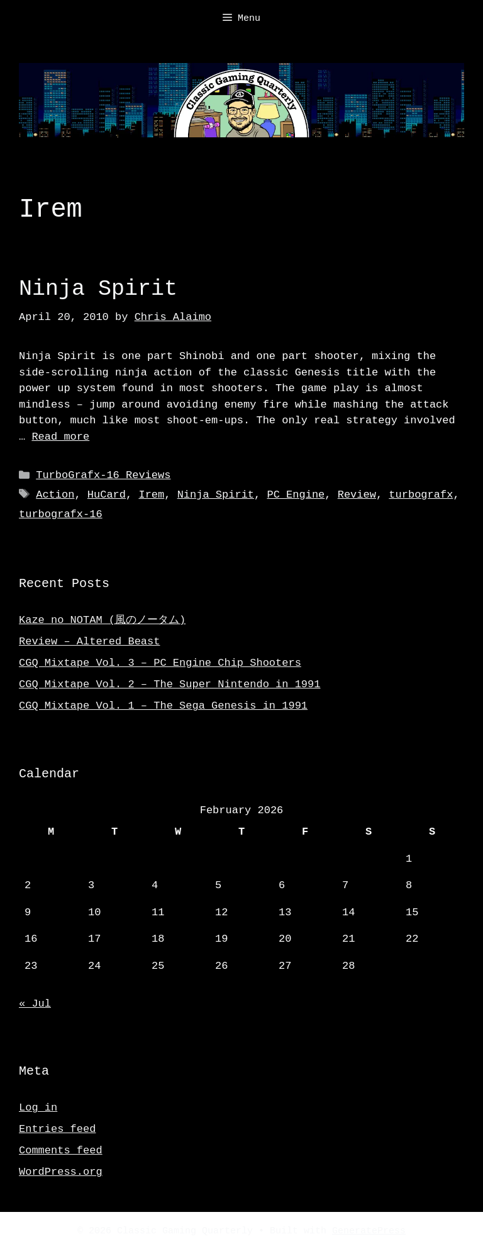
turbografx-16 (61, 514)
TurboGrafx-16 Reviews (103, 475)
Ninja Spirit (98, 289)
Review (357, 495)
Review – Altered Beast (89, 641)
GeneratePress (369, 1231)
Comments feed (61, 1150)
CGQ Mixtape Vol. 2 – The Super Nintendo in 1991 (169, 684)
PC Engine (296, 495)
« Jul (35, 1004)
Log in (38, 1107)
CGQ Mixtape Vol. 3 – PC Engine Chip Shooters (160, 663)
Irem (151, 495)
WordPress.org (61, 1172)
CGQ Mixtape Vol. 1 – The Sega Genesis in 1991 (163, 706)
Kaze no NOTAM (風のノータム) (102, 620)
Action (55, 495)
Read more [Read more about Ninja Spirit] (60, 437)
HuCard (106, 495)
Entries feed (57, 1129)
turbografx (421, 495)
